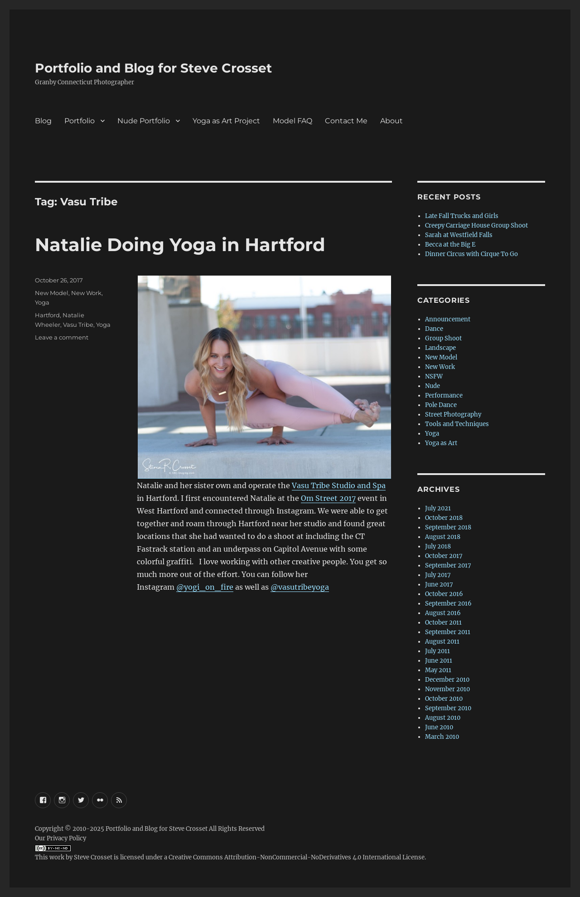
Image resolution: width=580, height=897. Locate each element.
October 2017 (444, 556)
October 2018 (444, 518)
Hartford (47, 315)
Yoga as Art (441, 443)
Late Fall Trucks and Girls (461, 216)
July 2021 (438, 508)
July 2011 (437, 651)
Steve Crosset (93, 857)
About (391, 120)
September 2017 (448, 565)
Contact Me (346, 120)
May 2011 (438, 670)
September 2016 (448, 603)
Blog (43, 120)
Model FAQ (292, 120)
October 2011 (443, 622)
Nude (432, 386)
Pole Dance (441, 405)
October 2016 (444, 594)
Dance (434, 329)
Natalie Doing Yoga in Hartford (180, 244)
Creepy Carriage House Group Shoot (476, 225)
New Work (86, 292)
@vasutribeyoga (300, 587)
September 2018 (448, 527)
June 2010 (439, 727)
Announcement (447, 319)
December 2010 (447, 680)
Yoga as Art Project (226, 120)
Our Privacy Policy (60, 838)
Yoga (42, 302)
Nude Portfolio (143, 120)
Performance (444, 395)
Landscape (440, 348)
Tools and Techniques (457, 424)
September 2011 (447, 632)
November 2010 (447, 689)
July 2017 (438, 575)
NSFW (434, 376)
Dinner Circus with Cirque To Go (471, 254)
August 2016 (443, 613)
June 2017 (439, 584)
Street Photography (453, 414)
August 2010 (442, 718)
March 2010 (442, 737)
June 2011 (438, 660)
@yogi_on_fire (204, 587)
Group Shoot (443, 338)
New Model (51, 292)
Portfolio (79, 120)
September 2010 (448, 708)
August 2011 (442, 641)
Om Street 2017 (328, 498)
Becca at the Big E (450, 244)
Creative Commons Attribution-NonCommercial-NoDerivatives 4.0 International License (297, 857)
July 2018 (438, 546)
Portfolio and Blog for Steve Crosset (153, 68)
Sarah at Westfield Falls (459, 235)
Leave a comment (61, 337)
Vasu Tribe (78, 324)
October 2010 (444, 699)
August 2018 (442, 537)
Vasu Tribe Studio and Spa (339, 485)
